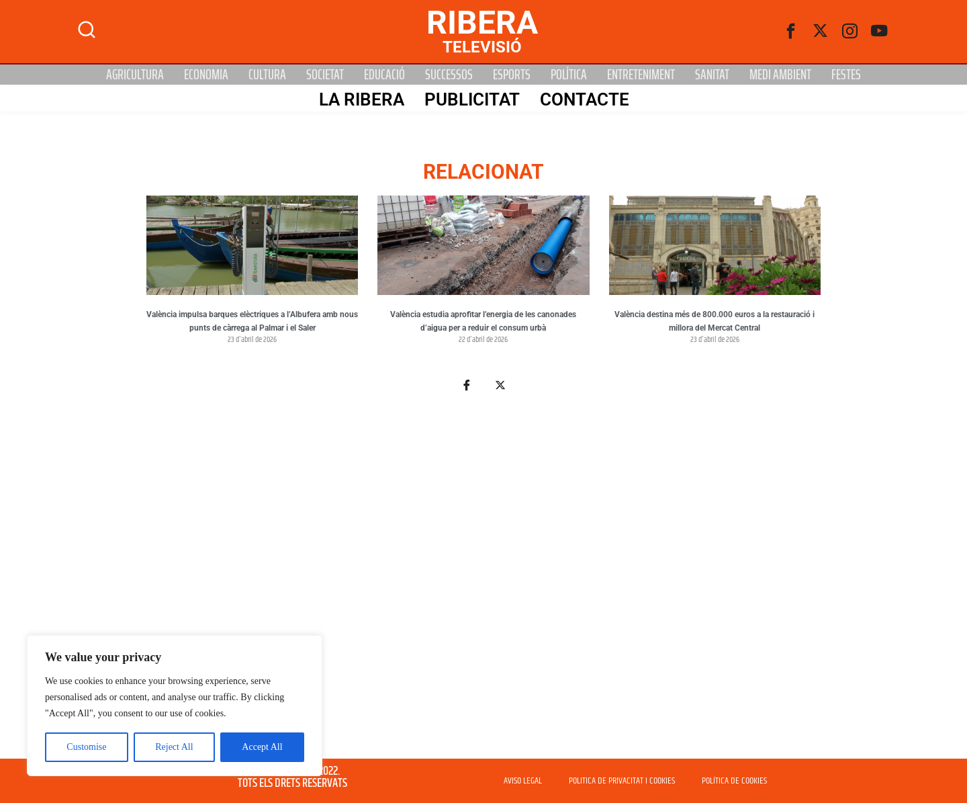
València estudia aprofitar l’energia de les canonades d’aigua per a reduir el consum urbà (483, 321)
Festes (846, 75)
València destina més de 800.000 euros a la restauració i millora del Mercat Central (714, 321)
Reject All (174, 747)
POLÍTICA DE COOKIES (734, 780)
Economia (206, 75)
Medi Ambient (780, 75)
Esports (512, 75)
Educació (384, 75)
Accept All (262, 747)
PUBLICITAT (471, 99)
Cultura (267, 75)
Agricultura (135, 75)
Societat (325, 75)
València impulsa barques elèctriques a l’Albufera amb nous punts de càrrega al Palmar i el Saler (252, 321)
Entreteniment (641, 75)
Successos (449, 75)
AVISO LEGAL (523, 780)
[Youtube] (879, 31)
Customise (86, 747)
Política (569, 75)
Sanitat (712, 75)
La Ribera (361, 99)
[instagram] (850, 31)
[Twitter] (820, 31)
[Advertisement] (483, 583)
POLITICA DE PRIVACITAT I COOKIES (622, 780)
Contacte (584, 99)
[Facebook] (791, 31)
